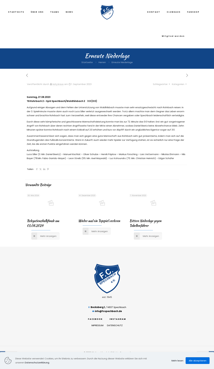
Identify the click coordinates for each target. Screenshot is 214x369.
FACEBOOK (95, 319)
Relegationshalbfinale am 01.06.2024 (43, 223)
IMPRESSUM (97, 325)
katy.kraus (58, 84)
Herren (102, 62)
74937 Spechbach (107, 307)
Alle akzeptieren (197, 360)
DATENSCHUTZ (115, 325)
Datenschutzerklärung (37, 362)
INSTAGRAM (118, 319)
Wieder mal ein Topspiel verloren (99, 220)
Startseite (87, 62)
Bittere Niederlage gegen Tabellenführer (145, 223)
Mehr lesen (177, 360)
